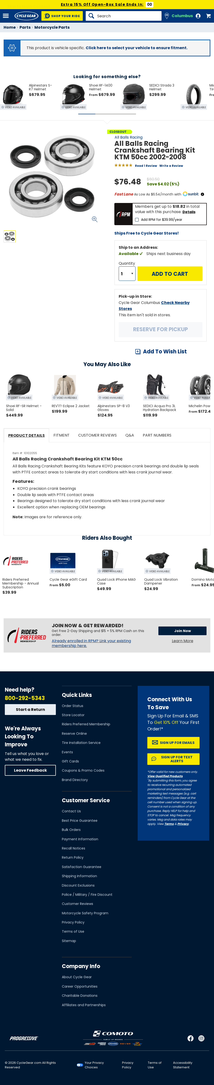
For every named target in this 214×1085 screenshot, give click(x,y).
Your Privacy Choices (94, 1065)
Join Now (182, 630)
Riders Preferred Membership (86, 724)
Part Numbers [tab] (157, 435)
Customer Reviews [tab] (97, 435)
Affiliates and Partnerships (84, 1005)
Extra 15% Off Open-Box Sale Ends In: (102, 4)
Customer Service (86, 800)
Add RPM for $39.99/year (161, 219)
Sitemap (69, 940)
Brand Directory (75, 779)
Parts (25, 27)
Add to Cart (170, 274)
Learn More (182, 641)
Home (10, 27)
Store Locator (73, 715)
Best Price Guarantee (79, 820)
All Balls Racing (129, 137)
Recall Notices (73, 848)
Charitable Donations (79, 995)
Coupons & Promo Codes (83, 770)
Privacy (183, 824)
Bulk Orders (71, 829)
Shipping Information (79, 876)
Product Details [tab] (26, 435)
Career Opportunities (79, 986)
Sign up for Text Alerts (177, 759)
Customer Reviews (77, 903)
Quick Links (77, 695)
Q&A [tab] (129, 435)
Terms (169, 824)
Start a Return (30, 709)
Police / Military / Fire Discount (87, 894)
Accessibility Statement (182, 1065)
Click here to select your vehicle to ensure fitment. (137, 48)
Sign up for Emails (177, 742)
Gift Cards (70, 761)
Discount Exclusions (78, 885)
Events (67, 752)
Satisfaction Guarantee (81, 866)
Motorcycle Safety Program (85, 913)
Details (188, 211)
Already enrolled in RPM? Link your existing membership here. (91, 643)
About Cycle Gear (77, 977)
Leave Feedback (30, 770)
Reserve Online (74, 733)
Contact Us (71, 811)
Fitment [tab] (61, 435)
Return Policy (73, 857)
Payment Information (80, 839)
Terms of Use (73, 931)
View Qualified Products (165, 776)
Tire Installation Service (81, 742)
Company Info (81, 966)
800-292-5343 (25, 698)
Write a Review (171, 166)
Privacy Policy (73, 922)
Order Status (72, 705)
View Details (61, 284)
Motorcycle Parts (52, 27)
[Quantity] (127, 273)
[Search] (124, 16)
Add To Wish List (165, 351)
